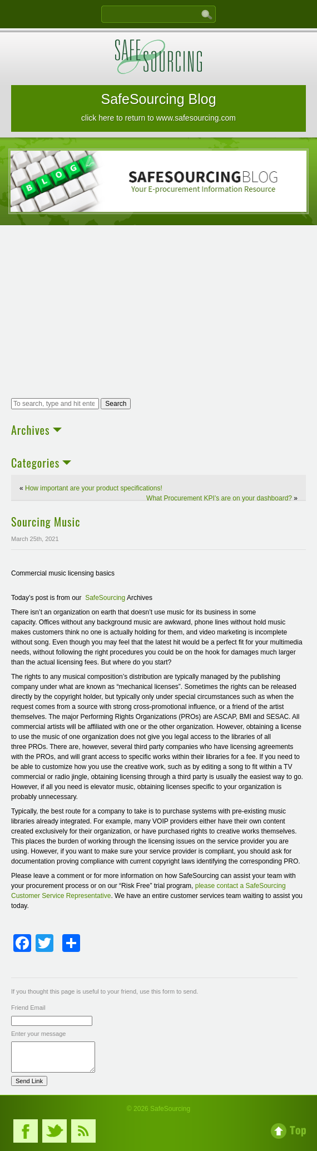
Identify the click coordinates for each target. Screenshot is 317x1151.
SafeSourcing (105, 598)
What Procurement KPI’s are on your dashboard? (219, 498)
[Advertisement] (158, 313)
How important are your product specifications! (93, 488)
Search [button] (115, 404)
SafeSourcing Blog (158, 106)
